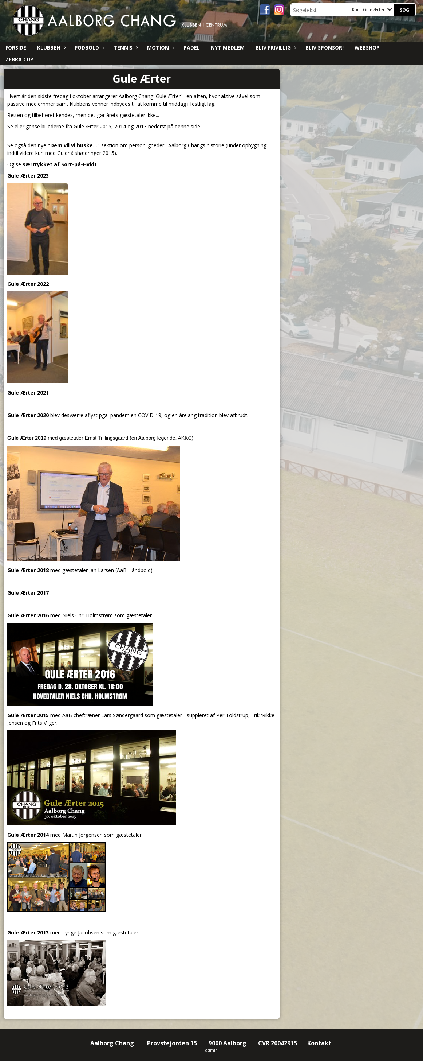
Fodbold (89, 47)
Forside (15, 47)
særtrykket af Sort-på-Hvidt (60, 164)
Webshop (367, 47)
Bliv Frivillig (275, 47)
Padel (191, 47)
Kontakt (320, 1043)
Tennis (125, 47)
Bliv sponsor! (324, 47)
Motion (160, 47)
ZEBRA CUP (19, 59)
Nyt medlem (228, 47)
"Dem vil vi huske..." (74, 145)
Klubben (50, 47)
